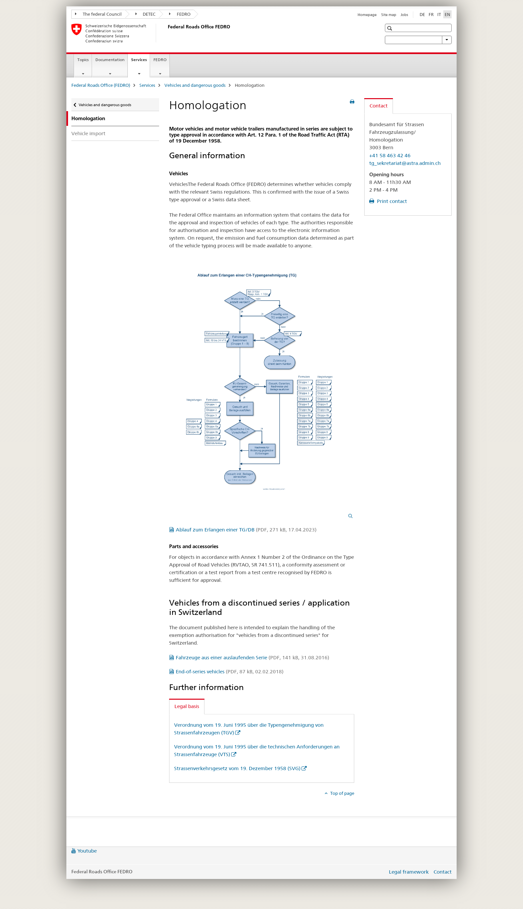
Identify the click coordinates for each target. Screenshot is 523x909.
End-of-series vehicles (230, 671)
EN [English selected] (447, 14)
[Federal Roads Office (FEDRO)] (166, 33)
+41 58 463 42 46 (390, 155)
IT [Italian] (439, 14)
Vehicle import (88, 133)
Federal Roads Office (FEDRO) (100, 85)
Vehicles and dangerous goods (194, 85)
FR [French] (431, 14)
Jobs (404, 14)
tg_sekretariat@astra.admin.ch (405, 163)
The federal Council (98, 14)
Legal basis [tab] (186, 706)
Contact (443, 872)
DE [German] (422, 14)
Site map (388, 14)
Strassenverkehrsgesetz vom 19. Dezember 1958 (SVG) (237, 768)
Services (140, 62)
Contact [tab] (379, 105)
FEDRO (179, 14)
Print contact (391, 201)
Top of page (341, 793)
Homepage (367, 14)
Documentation (109, 59)
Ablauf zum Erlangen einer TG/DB (246, 529)
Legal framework (409, 872)
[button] (390, 28)
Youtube (87, 851)
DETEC (145, 14)
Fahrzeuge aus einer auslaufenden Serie (252, 657)
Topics (83, 59)
